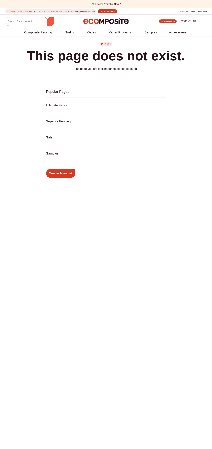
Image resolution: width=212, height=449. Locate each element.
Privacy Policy (56, 424)
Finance (13, 394)
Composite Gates (51, 328)
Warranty (92, 442)
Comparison (15, 382)
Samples (156, 32)
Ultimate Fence (17, 334)
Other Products (122, 32)
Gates (89, 32)
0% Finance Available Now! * (106, 4)
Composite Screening (54, 334)
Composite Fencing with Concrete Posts (20, 351)
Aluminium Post (82, 328)
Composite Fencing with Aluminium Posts (20, 342)
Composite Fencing (30, 32)
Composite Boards (84, 322)
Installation (202, 11)
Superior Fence (17, 328)
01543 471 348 (184, 21)
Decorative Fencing (114, 322)
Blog (191, 11)
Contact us (15, 388)
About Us (182, 11)
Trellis (65, 32)
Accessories (183, 32)
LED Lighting (81, 334)
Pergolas (47, 322)
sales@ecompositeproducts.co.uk (183, 344)
